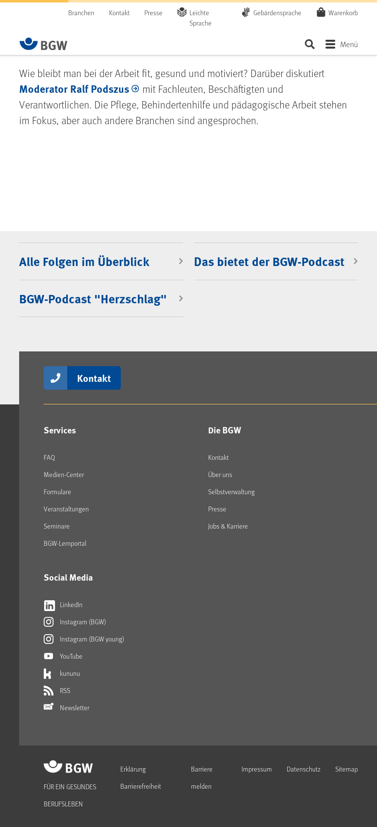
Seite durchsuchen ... (309, 44)
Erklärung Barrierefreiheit (140, 777)
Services (60, 430)
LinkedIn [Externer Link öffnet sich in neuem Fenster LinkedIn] (63, 605)
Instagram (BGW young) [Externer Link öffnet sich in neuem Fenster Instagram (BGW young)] (84, 639)
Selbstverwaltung (231, 491)
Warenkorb (343, 12)
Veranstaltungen (66, 508)
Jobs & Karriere (228, 526)
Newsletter (66, 708)
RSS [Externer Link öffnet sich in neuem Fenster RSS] (57, 690)
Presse (153, 12)
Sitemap (346, 769)
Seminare (57, 526)
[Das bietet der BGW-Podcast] (276, 261)
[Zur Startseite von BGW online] (43, 43)
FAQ (49, 457)
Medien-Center (64, 474)
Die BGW (224, 430)
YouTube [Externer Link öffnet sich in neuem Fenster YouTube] (63, 656)
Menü (349, 44)
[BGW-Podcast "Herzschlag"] (101, 298)
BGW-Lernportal (65, 543)
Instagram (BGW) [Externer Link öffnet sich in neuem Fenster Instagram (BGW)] (75, 622)
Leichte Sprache (200, 17)
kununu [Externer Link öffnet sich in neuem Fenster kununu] (62, 673)
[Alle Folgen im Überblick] (101, 261)
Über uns (220, 474)
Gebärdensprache (277, 12)
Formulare (57, 491)
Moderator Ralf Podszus (74, 88)
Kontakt (119, 12)
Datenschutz (304, 769)
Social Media (68, 577)
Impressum (257, 769)
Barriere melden (202, 777)
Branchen (81, 12)
